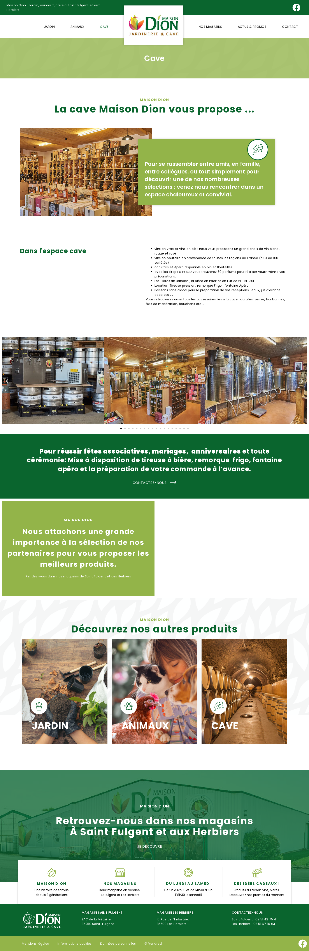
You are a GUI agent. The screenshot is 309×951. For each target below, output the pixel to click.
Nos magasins (210, 26)
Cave (104, 26)
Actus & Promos (252, 26)
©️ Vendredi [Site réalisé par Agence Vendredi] (153, 943)
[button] (7, 381)
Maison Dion (51, 883)
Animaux (77, 26)
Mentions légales (35, 943)
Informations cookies (74, 943)
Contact (290, 26)
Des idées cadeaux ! (257, 883)
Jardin (49, 26)
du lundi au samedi (188, 883)
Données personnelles (118, 943)
